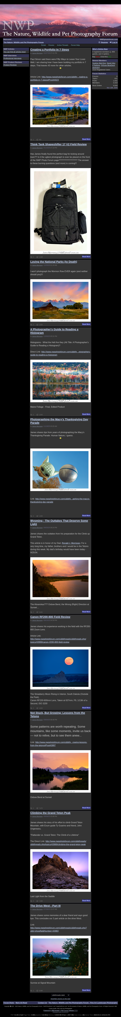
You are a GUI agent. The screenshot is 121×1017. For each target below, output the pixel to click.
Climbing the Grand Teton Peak (50, 812)
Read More (86, 139)
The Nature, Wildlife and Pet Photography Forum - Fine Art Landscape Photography (83, 1003)
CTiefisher (96, 65)
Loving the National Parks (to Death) (53, 261)
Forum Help (75, 45)
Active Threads (62, 45)
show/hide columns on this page (60, 998)
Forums (51, 45)
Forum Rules (9, 1003)
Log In (113, 42)
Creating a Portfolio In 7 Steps (49, 49)
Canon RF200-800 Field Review (50, 616)
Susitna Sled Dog (99, 63)
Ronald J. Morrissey (71, 543)
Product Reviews (10, 65)
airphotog (96, 68)
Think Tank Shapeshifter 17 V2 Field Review (58, 144)
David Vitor (111, 63)
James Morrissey (37, 53)
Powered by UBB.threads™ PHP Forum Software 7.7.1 (60, 1010)
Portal (43, 45)
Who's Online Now (100, 49)
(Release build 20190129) (60, 1012)
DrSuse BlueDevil (108, 65)
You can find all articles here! (15, 52)
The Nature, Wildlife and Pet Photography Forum (24, 42)
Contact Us (42, 1003)
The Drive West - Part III (45, 905)
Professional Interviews (12, 58)
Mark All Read (21, 1003)
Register (103, 42)
